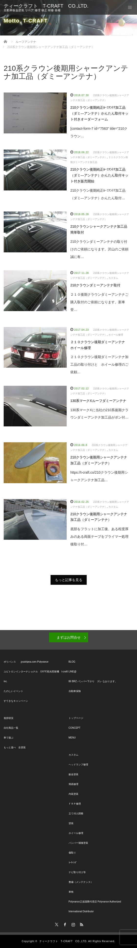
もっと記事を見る (68, 580)
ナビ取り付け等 (77, 872)
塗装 (71, 823)
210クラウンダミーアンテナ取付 (95, 285)
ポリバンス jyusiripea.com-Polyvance (26, 661)
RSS (80, 923)
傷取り (72, 852)
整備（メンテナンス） (81, 882)
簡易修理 (73, 784)
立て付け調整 (76, 813)
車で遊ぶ (8, 737)
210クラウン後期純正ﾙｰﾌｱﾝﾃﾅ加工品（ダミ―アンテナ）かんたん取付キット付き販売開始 (99, 175)
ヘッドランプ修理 (78, 764)
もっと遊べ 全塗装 (15, 747)
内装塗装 (73, 794)
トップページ (76, 718)
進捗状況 (8, 718)
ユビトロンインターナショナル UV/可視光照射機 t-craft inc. (36, 676)
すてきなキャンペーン (16, 701)
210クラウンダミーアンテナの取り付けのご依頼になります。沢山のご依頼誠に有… (99, 249)
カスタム (113, 278)
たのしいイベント (13, 691)
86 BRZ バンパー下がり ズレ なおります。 (93, 681)
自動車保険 (75, 691)
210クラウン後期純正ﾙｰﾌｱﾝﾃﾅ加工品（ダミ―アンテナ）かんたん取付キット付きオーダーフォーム (99, 113)
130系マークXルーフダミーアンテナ (98, 401)
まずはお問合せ (69, 637)
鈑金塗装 (73, 774)
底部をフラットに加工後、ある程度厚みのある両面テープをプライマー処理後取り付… (99, 536)
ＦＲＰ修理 (75, 803)
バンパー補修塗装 (78, 843)
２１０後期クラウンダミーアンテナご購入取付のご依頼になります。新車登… (99, 302)
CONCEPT (75, 727)
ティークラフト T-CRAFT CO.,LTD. (46, 6)
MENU (72, 737)
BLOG (72, 661)
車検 (71, 891)
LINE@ (72, 671)
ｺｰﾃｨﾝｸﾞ (73, 862)
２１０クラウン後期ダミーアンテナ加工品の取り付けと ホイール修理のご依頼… (99, 364)
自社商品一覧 (11, 727)
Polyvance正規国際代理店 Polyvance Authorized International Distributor (95, 906)
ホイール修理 (115, 334)
